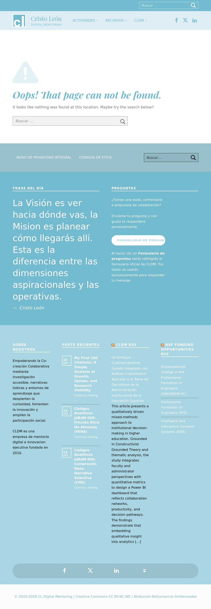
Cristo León (46, 18)
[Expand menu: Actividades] (97, 21)
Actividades (84, 20)
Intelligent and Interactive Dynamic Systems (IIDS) (178, 426)
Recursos (114, 20)
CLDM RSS (126, 345)
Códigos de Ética (95, 158)
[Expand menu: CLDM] (146, 21)
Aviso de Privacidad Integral (44, 158)
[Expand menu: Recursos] (126, 21)
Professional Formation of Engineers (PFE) (174, 407)
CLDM (139, 20)
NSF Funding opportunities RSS (177, 349)
